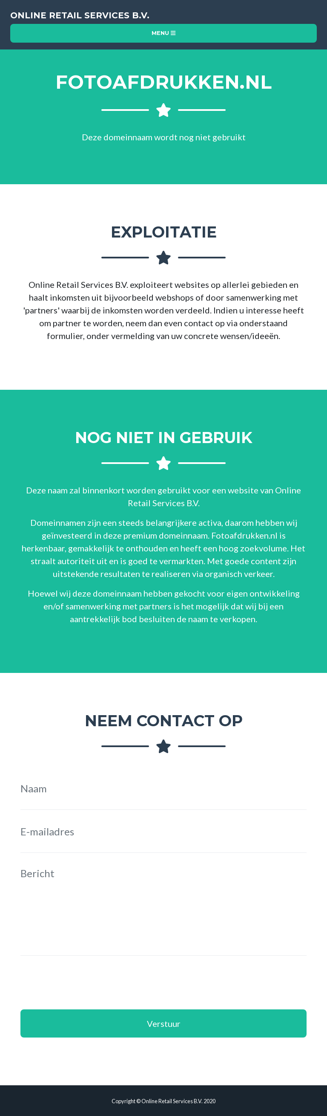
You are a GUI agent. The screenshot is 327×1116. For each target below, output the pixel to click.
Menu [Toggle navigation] (163, 33)
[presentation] (85, 982)
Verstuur (164, 1023)
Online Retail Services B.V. (79, 15)
